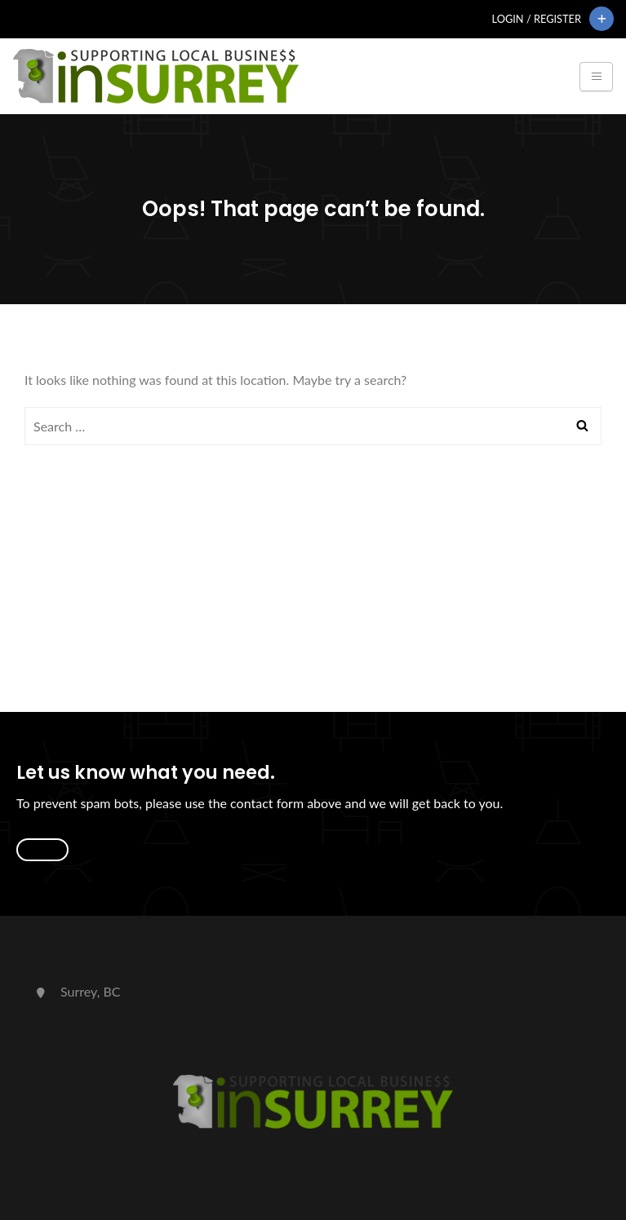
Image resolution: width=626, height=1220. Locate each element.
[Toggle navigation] (596, 76)
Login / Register (536, 18)
